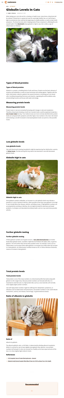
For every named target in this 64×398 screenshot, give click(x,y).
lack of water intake (11, 114)
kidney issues (11, 151)
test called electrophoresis (41, 239)
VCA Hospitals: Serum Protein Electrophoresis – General (22, 358)
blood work (21, 24)
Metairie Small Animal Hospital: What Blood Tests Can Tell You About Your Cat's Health (29, 361)
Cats (7, 6)
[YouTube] (48, 2)
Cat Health (12, 6)
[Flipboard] (50, 2)
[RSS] (52, 2)
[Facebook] (46, 2)
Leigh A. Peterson (12, 13)
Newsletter (58, 2)
